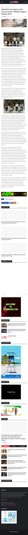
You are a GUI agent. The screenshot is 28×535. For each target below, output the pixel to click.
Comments (22, 446)
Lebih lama (24, 294)
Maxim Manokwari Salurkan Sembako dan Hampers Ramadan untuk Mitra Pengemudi (13, 239)
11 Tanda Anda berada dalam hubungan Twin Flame (17, 450)
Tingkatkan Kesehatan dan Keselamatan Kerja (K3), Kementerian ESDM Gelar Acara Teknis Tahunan (17, 330)
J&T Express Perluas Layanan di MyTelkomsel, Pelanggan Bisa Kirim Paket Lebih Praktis (13, 255)
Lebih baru (4, 294)
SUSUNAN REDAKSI (12, 336)
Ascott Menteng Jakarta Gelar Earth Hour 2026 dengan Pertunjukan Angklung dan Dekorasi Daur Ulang (17, 474)
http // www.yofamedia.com (10, 505)
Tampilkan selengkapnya (22, 207)
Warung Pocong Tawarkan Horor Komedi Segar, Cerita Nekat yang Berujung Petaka (17, 455)
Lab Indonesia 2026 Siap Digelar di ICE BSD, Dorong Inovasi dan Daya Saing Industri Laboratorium (13, 222)
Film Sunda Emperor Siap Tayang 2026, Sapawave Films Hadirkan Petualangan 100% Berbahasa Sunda (17, 462)
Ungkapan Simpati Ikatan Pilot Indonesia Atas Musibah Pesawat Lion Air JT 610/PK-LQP (17, 324)
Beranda (2, 6)
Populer (5, 446)
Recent (14, 446)
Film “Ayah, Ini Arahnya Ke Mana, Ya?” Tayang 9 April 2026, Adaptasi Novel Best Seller (17, 468)
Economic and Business (9, 6)
